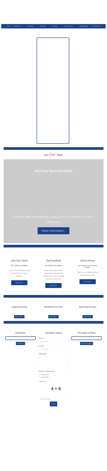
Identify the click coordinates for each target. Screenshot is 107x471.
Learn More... (19, 283)
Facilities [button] (43, 26)
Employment (84, 26)
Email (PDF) (45, 377)
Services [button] (30, 26)
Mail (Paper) (45, 374)
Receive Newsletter (47, 371)
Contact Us (96, 26)
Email (41, 346)
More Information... (53, 230)
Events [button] (55, 26)
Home (8, 26)
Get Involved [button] (68, 26)
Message (42, 354)
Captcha (42, 381)
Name (42, 338)
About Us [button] (18, 26)
